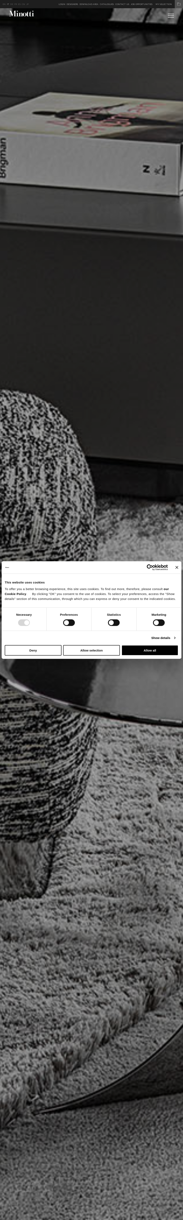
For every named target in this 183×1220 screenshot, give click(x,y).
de (11, 4)
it (8, 4)
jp (27, 4)
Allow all (150, 650)
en (4, 4)
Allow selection (91, 650)
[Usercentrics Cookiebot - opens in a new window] (150, 567)
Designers (72, 4)
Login (62, 4)
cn (23, 4)
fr (15, 4)
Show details (160, 638)
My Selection (169, 4)
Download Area (89, 4)
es (19, 4)
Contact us (122, 4)
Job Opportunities (142, 4)
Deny (33, 650)
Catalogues (107, 4)
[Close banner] (176, 567)
